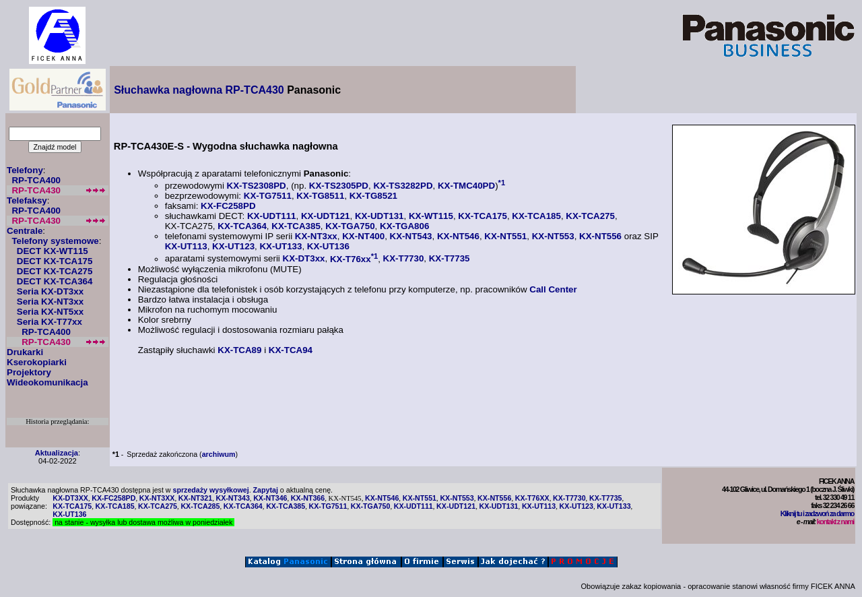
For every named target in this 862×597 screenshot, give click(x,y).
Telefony (25, 170)
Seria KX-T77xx (49, 322)
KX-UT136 (328, 246)
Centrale (24, 231)
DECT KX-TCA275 (55, 271)
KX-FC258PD (228, 206)
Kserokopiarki (37, 362)
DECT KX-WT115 (52, 251)
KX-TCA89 (239, 350)
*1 (502, 183)
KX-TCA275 (590, 216)
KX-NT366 (308, 498)
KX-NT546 (458, 236)
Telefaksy (27, 200)
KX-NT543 (411, 236)
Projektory (29, 372)
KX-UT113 (186, 246)
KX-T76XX (532, 498)
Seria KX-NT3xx (50, 301)
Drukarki (25, 352)
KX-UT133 (280, 246)
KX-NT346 (270, 498)
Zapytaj (265, 490)
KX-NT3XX (157, 498)
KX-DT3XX (70, 498)
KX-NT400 (363, 236)
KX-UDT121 (325, 216)
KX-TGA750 (349, 226)
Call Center (552, 289)
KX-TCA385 (296, 226)
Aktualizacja (56, 453)
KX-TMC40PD (466, 186)
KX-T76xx (350, 259)
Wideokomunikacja (47, 382)
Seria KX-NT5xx (50, 312)
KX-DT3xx (304, 259)
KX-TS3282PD (402, 186)
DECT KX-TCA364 (55, 281)
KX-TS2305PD (338, 186)
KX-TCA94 (290, 350)
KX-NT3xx (316, 236)
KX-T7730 (403, 259)
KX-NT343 (232, 498)
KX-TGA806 (404, 226)
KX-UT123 (233, 246)
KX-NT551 (505, 236)
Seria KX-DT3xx (50, 291)
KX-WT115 (431, 216)
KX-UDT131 (379, 216)
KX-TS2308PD (256, 186)
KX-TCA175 (482, 216)
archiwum (219, 454)
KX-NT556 (600, 236)
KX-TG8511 (320, 196)
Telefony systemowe (54, 241)
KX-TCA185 (536, 216)
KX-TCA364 (242, 226)
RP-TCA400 (36, 180)
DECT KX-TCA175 (55, 261)
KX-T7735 (449, 259)
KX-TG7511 (268, 196)
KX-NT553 (553, 236)
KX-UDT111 (271, 216)
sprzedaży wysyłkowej (211, 490)
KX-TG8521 (373, 196)
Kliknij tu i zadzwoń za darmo (817, 513)
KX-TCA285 (200, 506)
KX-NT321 (195, 498)
